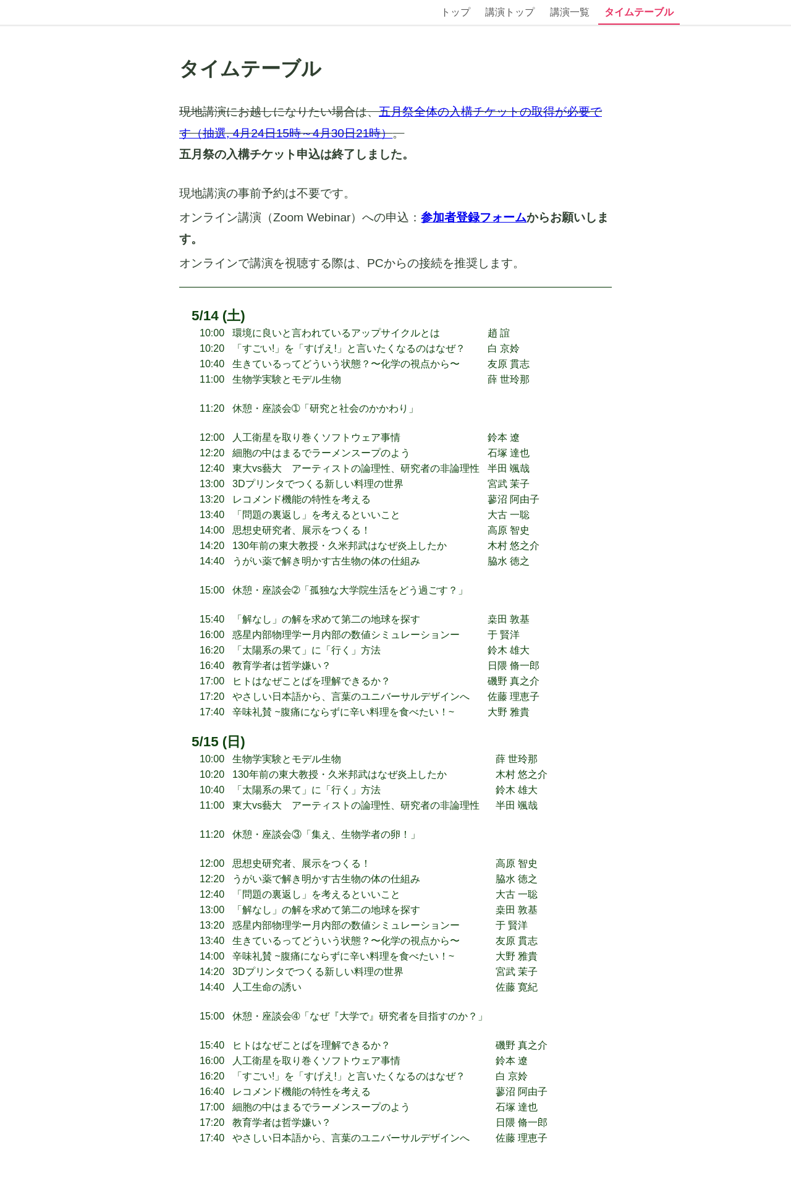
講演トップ (510, 12)
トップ (455, 12)
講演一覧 (570, 12)
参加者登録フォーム (474, 217)
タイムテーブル (639, 12)
